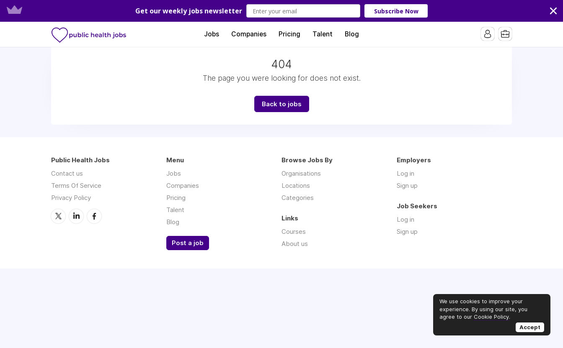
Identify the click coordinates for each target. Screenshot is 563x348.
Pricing (289, 34)
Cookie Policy (491, 316)
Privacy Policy (71, 198)
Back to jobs (282, 104)
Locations (296, 185)
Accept (529, 327)
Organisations (301, 173)
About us (295, 244)
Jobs (211, 34)
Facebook (94, 216)
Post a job (188, 243)
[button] (281, 11)
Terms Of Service (76, 185)
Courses (294, 231)
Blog (352, 34)
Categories (298, 198)
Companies (248, 34)
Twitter (58, 216)
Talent (322, 34)
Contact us (67, 173)
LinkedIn (76, 216)
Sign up (407, 185)
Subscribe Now (396, 11)
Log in (405, 173)
